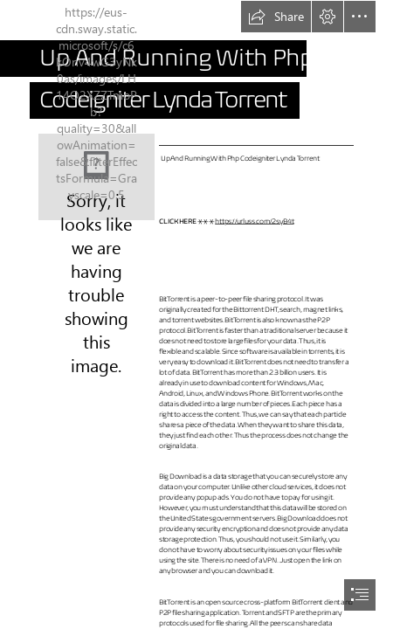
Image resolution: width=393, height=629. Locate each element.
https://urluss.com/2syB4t (254, 220)
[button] (276, 16)
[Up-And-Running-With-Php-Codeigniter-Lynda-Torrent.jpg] (96, 177)
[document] (196, 314)
